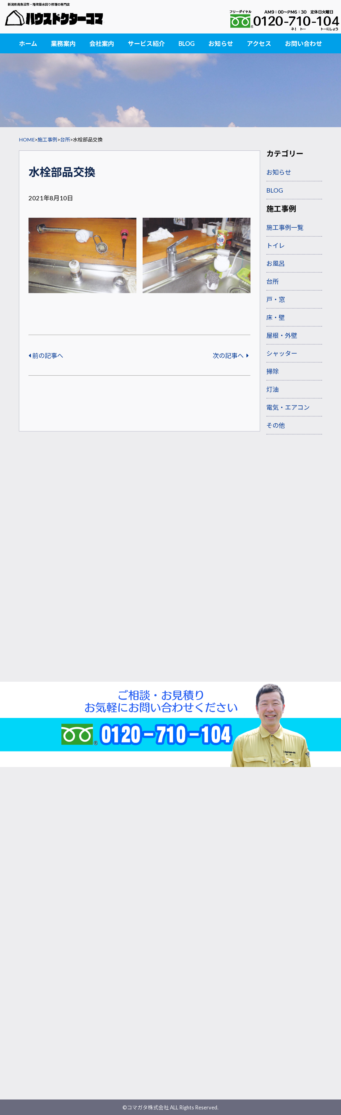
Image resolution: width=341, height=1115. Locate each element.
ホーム (28, 43)
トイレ (275, 245)
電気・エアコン (288, 407)
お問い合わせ (303, 43)
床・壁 (275, 317)
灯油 (272, 389)
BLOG (187, 43)
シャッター (281, 353)
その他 (275, 425)
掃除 (272, 371)
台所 (65, 139)
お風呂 (275, 263)
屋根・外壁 (281, 335)
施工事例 (47, 139)
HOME (27, 139)
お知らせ (220, 43)
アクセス (259, 43)
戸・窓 (275, 299)
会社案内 (101, 43)
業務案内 (63, 43)
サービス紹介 (146, 43)
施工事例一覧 (284, 227)
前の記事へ (46, 355)
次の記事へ (231, 355)
